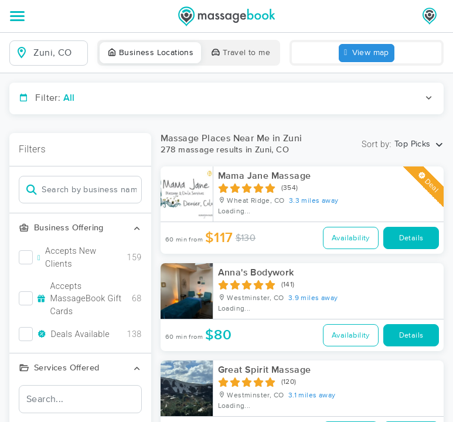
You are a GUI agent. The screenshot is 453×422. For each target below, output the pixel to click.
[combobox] (58, 53)
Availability (351, 238)
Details (411, 238)
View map (366, 53)
